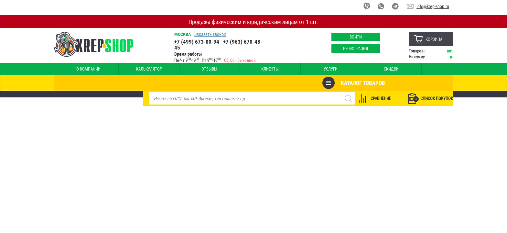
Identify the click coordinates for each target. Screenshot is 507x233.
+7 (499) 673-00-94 (199, 41)
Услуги (225, 69)
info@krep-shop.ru (432, 6)
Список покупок (429, 83)
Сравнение (377, 83)
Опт (300, 69)
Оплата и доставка (383, 69)
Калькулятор (114, 69)
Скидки (262, 69)
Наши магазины (427, 69)
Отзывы (151, 69)
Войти (352, 37)
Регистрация (352, 48)
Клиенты (188, 69)
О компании (77, 69)
